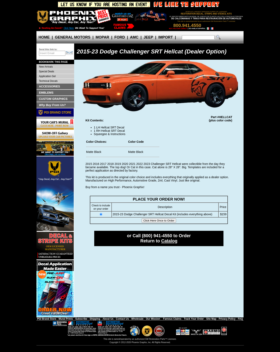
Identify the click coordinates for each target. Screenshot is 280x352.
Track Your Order (194, 318)
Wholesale (137, 318)
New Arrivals (46, 66)
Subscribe (81, 318)
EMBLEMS (46, 92)
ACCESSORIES (49, 86)
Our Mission (153, 318)
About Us (108, 318)
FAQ (240, 318)
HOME (44, 37)
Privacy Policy (227, 318)
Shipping (94, 318)
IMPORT (165, 37)
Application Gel (47, 76)
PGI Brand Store (46, 318)
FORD (119, 37)
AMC (134, 37)
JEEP (148, 37)
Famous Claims (172, 318)
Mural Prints (66, 318)
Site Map (211, 318)
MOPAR (102, 37)
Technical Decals (48, 81)
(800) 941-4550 (157, 235)
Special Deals (46, 71)
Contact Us (122, 318)
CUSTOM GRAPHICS (53, 98)
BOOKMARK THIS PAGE (53, 61)
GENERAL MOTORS (72, 37)
